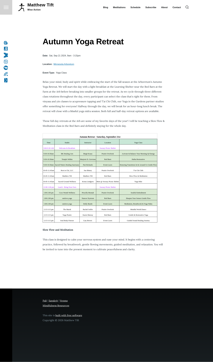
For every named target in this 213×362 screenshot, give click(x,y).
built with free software (68, 315)
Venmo (64, 300)
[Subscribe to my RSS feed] (7, 74)
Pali (45, 300)
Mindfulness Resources (56, 305)
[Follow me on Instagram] (7, 62)
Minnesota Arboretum (64, 64)
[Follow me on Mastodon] (7, 43)
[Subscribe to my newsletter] (7, 80)
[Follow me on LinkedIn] (7, 49)
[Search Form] (187, 17)
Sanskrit (53, 300)
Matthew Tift (40, 14)
